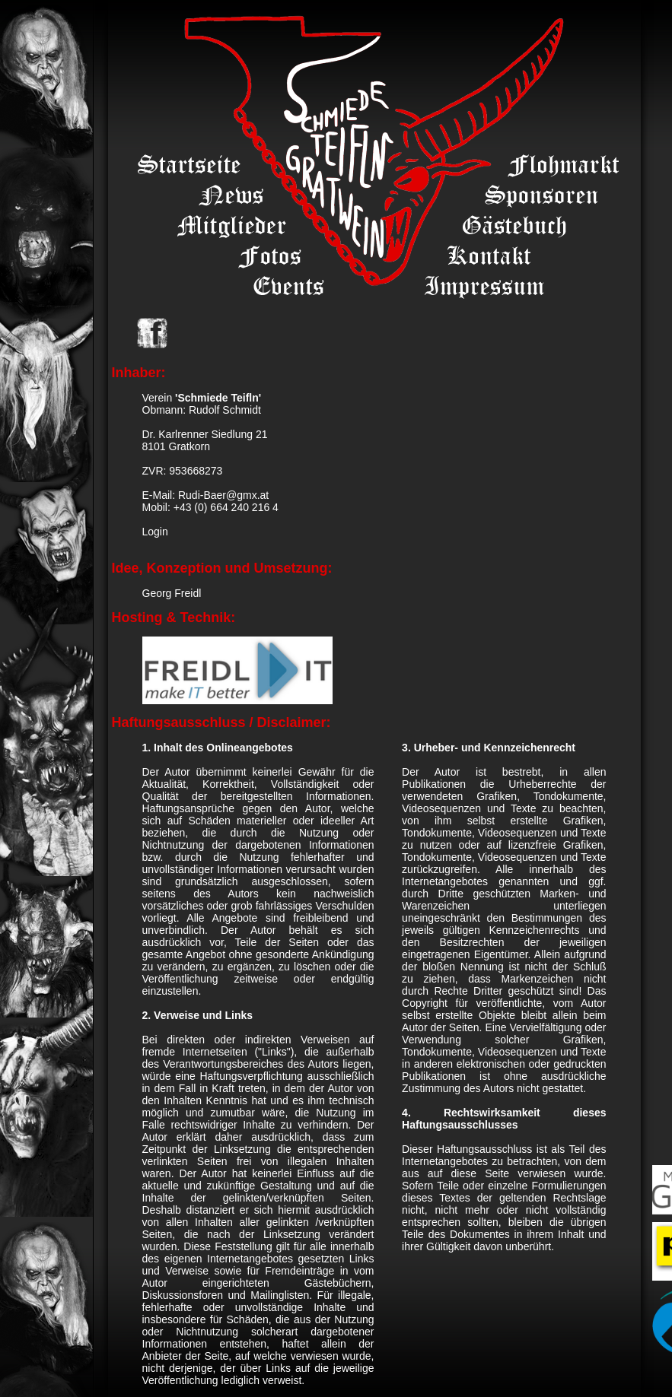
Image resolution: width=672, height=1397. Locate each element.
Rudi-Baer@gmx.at (223, 495)
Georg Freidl (172, 593)
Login (155, 531)
